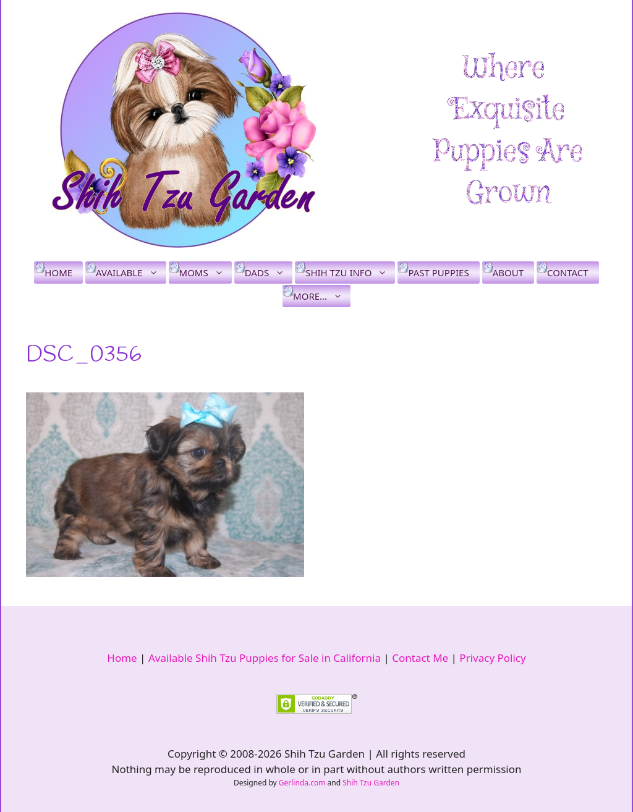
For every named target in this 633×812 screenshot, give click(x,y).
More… (321, 296)
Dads (268, 272)
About (508, 272)
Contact (567, 272)
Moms (205, 272)
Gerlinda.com (302, 782)
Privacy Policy (492, 658)
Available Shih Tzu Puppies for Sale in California (264, 658)
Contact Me (420, 658)
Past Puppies (438, 272)
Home (58, 272)
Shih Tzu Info (350, 272)
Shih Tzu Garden (370, 782)
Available (131, 272)
